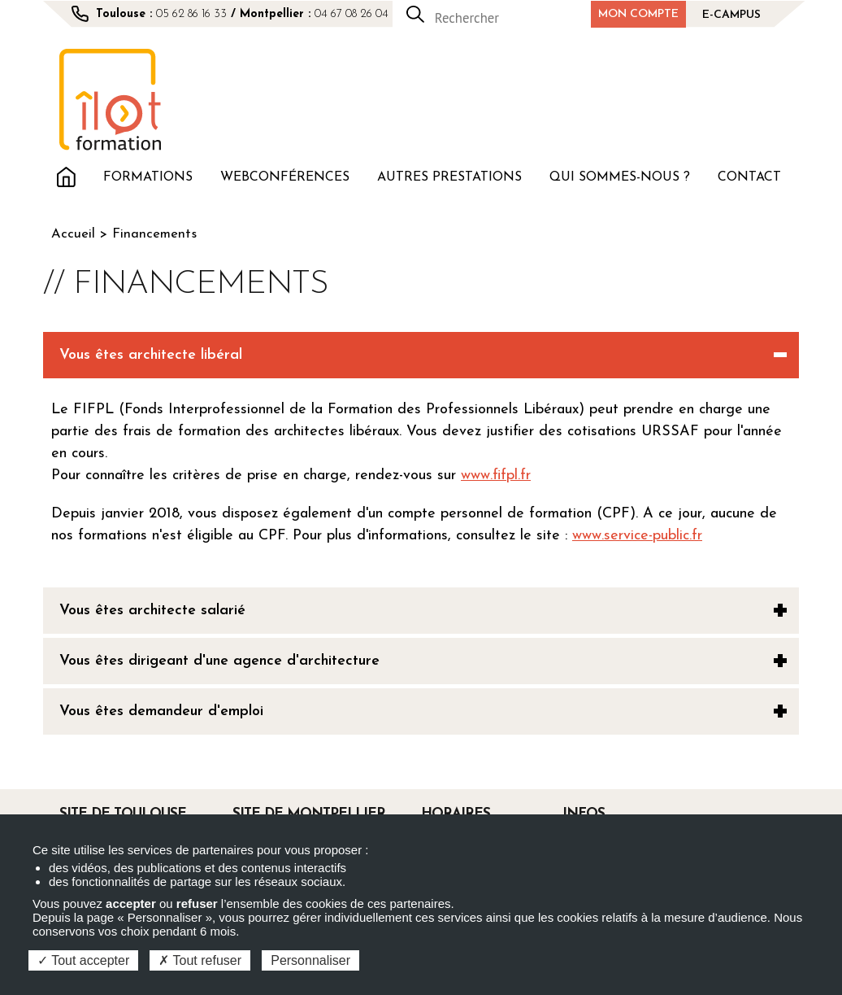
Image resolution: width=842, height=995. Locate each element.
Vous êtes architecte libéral (150, 355)
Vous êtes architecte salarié (152, 610)
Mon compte (638, 14)
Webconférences (284, 177)
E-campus (731, 15)
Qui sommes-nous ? (619, 177)
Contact (749, 177)
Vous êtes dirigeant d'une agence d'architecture (219, 661)
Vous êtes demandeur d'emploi (161, 711)
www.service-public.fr (637, 535)
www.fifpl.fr (496, 475)
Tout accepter (83, 960)
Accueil (66, 175)
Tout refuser (199, 960)
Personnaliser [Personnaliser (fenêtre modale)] (310, 960)
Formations (148, 177)
